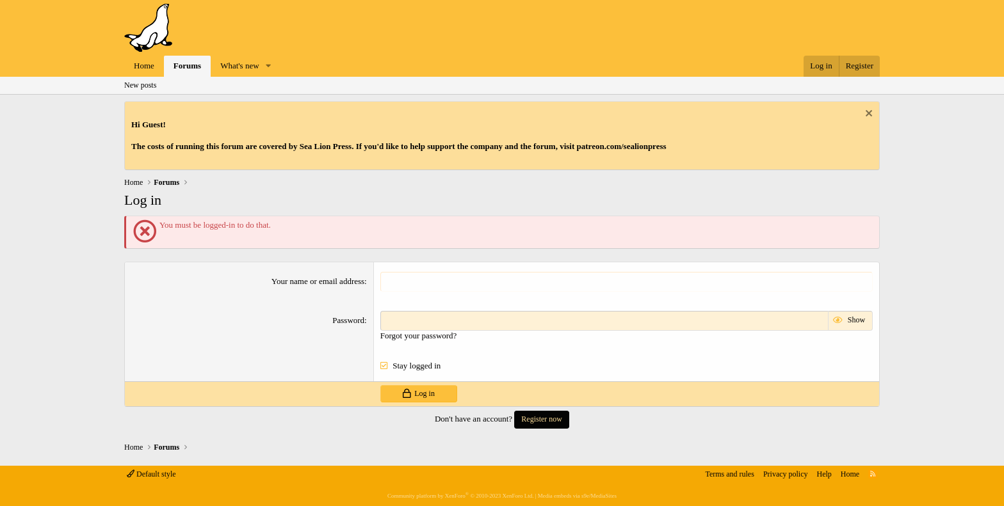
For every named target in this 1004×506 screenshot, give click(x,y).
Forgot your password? (418, 335)
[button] (268, 66)
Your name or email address (317, 281)
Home (144, 65)
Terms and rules (729, 474)
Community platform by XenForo (460, 496)
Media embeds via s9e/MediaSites (577, 496)
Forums (187, 65)
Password (348, 320)
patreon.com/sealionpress (622, 146)
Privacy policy (785, 474)
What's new (239, 65)
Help (824, 474)
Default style (151, 474)
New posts (140, 85)
